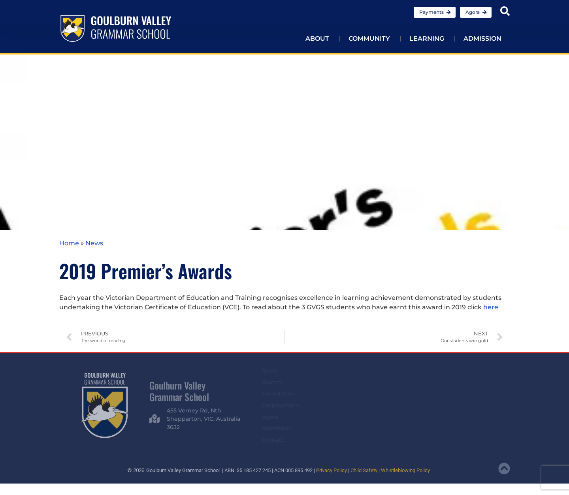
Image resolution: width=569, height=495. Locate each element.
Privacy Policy (331, 470)
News (94, 243)
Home (69, 243)
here (490, 307)
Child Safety (363, 470)
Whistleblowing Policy (405, 470)
